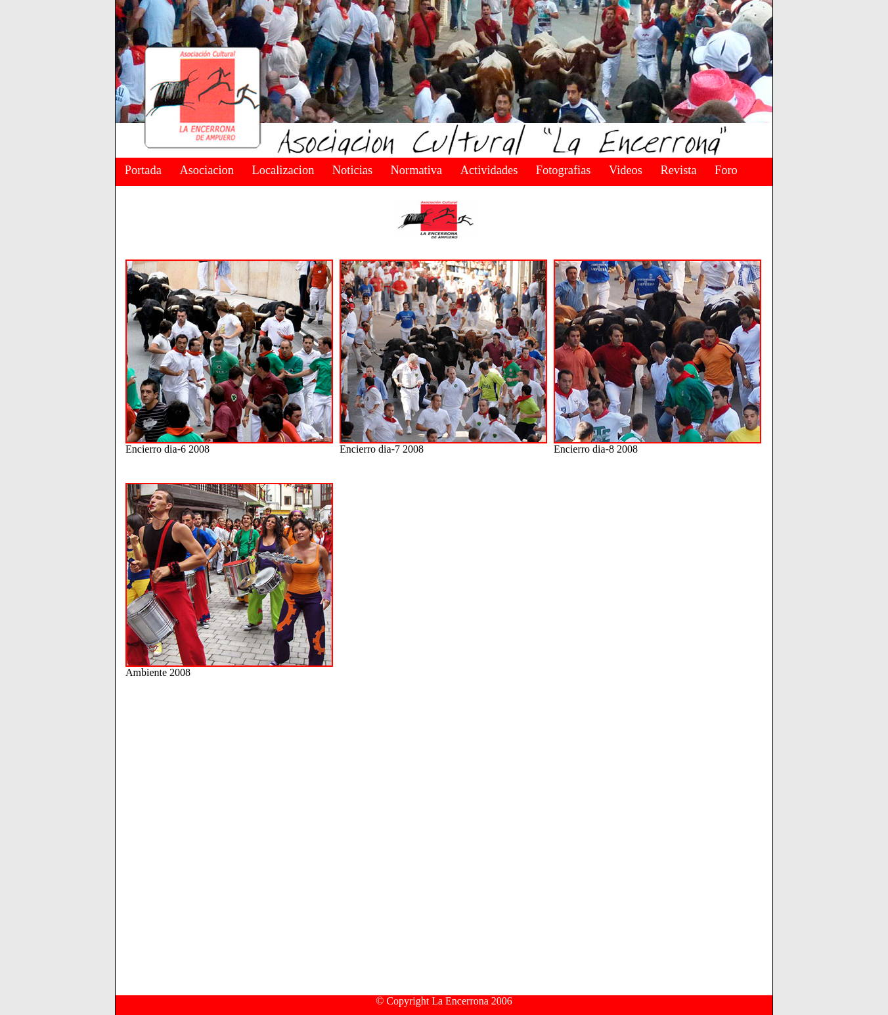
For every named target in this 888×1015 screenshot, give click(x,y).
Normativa (417, 170)
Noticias (352, 170)
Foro (726, 170)
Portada (143, 170)
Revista (678, 170)
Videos (625, 170)
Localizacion (283, 170)
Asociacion (206, 170)
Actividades (489, 170)
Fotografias (563, 170)
